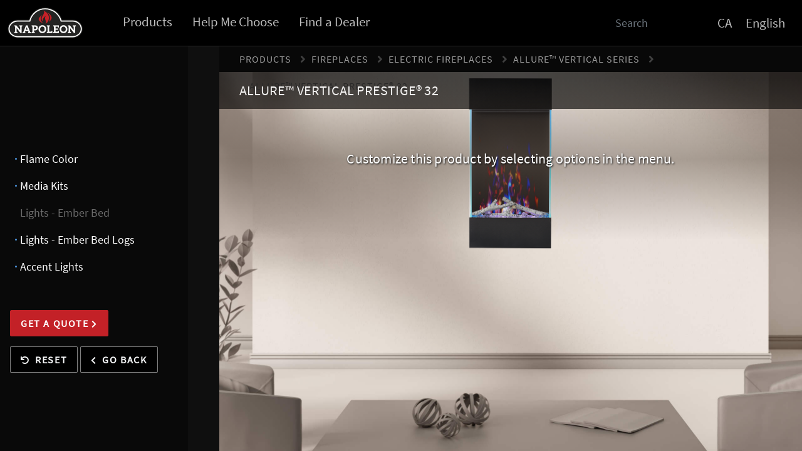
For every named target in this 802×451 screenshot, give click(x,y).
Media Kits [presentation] (44, 186)
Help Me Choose (235, 21)
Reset (44, 359)
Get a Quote (59, 323)
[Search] (637, 23)
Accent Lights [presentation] (51, 266)
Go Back (119, 359)
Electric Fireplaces (440, 59)
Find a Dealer (334, 21)
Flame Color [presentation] (49, 159)
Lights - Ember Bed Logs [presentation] (77, 239)
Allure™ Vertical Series (576, 59)
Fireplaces (339, 59)
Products (147, 21)
